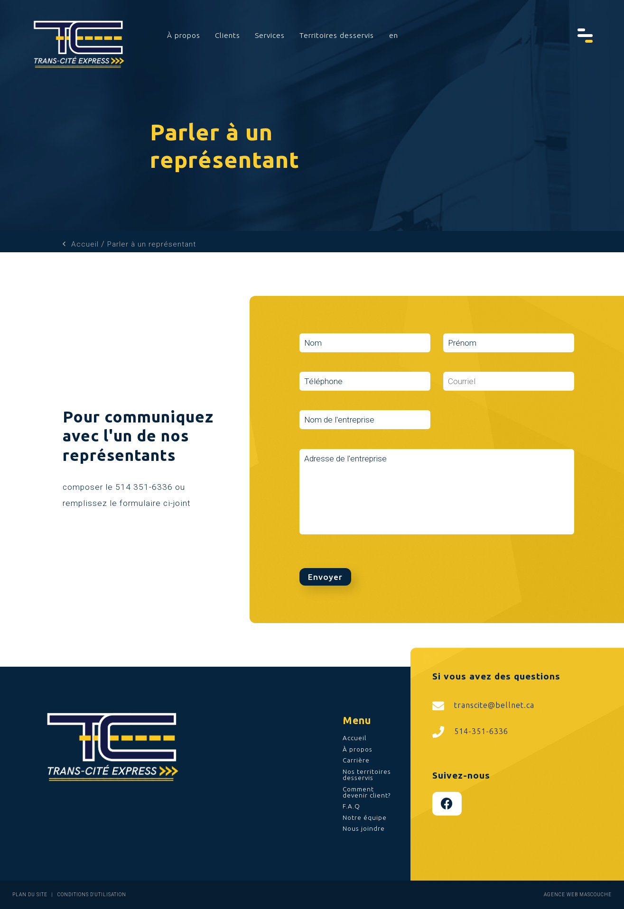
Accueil (85, 244)
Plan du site (29, 894)
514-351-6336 (470, 732)
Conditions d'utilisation (91, 894)
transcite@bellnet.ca (483, 706)
